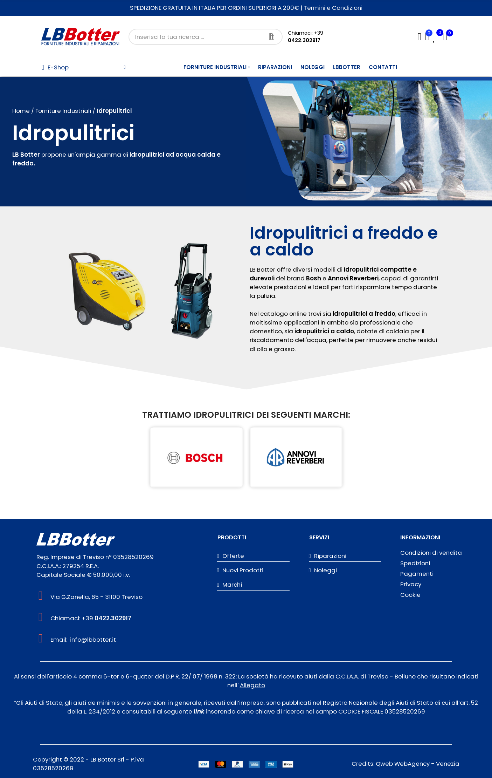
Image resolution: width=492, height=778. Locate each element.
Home (21, 111)
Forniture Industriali (63, 111)
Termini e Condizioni (333, 8)
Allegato (252, 685)
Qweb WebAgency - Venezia (417, 763)
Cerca (271, 37)
